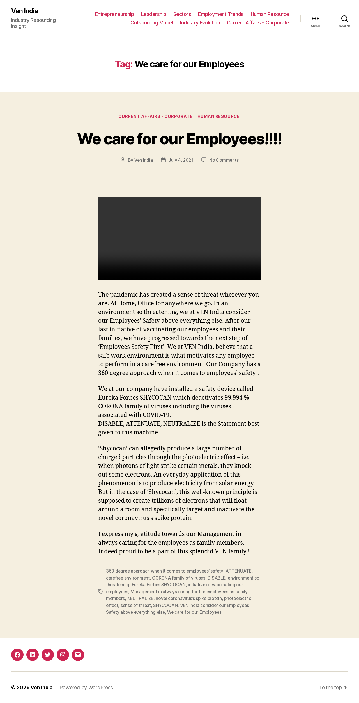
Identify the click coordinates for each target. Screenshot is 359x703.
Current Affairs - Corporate (155, 117)
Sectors (182, 14)
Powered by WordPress (86, 687)
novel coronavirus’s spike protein (190, 598)
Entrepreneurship (114, 14)
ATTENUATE (242, 571)
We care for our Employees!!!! (179, 138)
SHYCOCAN (167, 605)
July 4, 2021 (181, 161)
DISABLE (219, 578)
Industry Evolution (200, 23)
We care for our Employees (197, 612)
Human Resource (270, 14)
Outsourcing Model (151, 23)
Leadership (153, 14)
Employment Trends (221, 14)
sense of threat (136, 605)
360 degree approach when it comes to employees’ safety (166, 571)
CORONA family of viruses (180, 578)
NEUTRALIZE (141, 598)
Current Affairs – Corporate (258, 23)
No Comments (224, 161)
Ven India (25, 11)
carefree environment (128, 578)
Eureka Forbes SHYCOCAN (166, 585)
